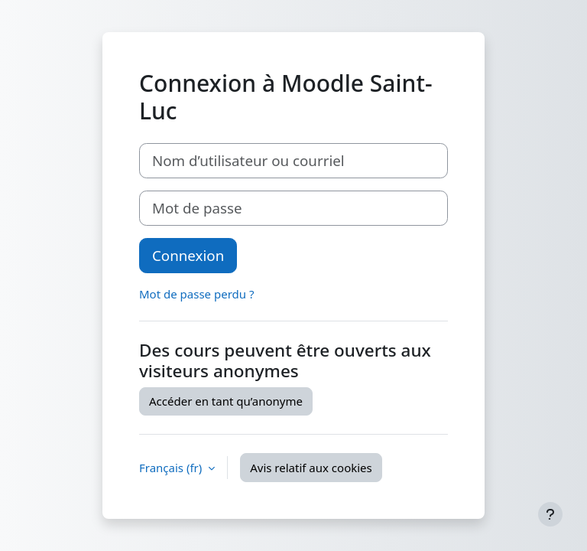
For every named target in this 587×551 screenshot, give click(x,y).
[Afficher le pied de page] (550, 514)
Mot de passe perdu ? (196, 294)
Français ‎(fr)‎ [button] (172, 467)
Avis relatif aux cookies (311, 467)
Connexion (188, 255)
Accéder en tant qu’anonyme (226, 401)
